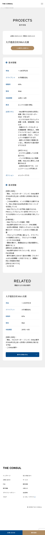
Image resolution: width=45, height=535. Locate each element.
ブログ (5, 513)
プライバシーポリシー (10, 508)
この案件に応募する (22, 49)
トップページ (7, 489)
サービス (26, 494)
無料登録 (34, 532)
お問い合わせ (11, 532)
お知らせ (26, 503)
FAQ (4, 499)
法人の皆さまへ (28, 489)
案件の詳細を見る (22, 356)
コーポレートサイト (30, 513)
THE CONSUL (9, 4)
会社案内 (26, 508)
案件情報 (6, 503)
